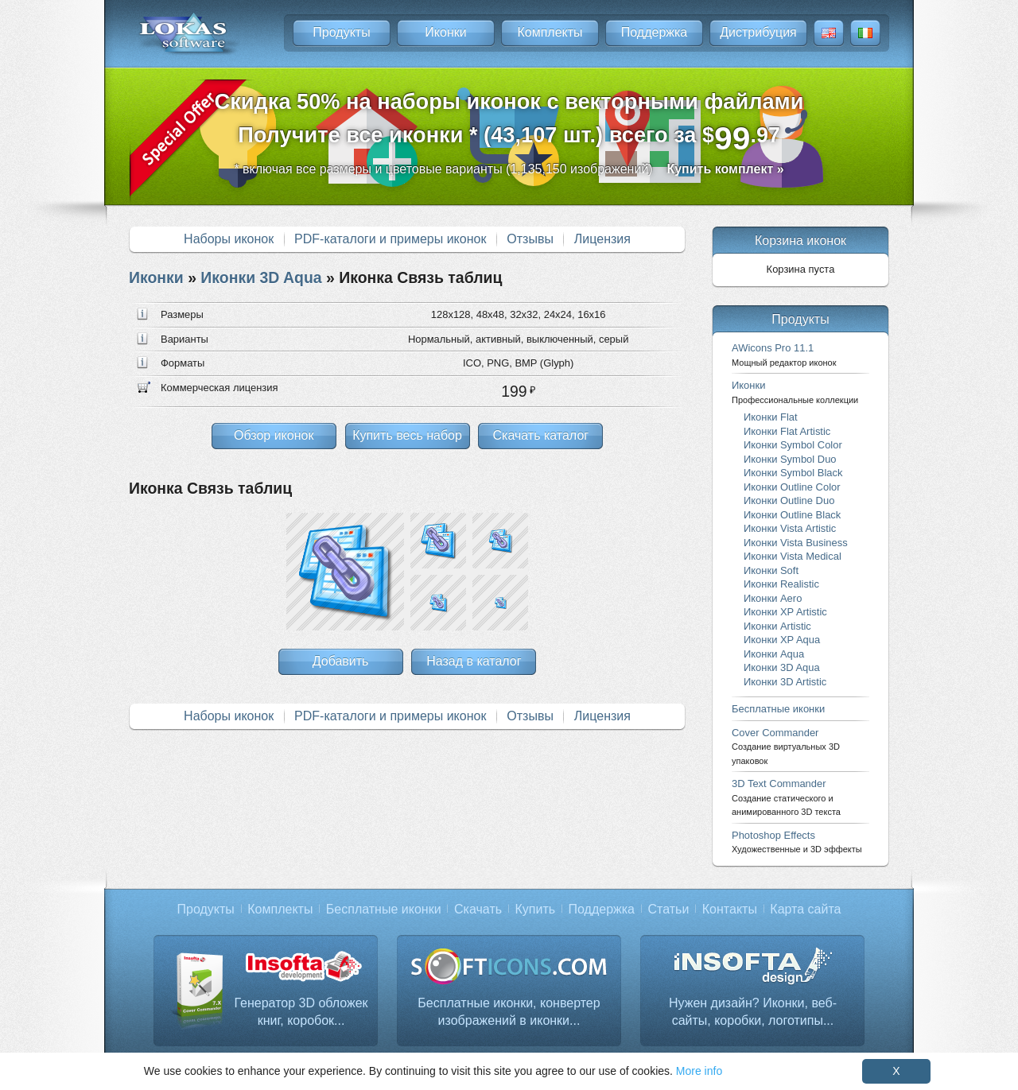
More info (699, 1071)
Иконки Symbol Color (793, 445)
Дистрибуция (758, 32)
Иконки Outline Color (792, 487)
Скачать (478, 909)
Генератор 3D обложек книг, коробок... (300, 1011)
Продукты (341, 32)
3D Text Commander (786, 797)
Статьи (668, 909)
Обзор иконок (273, 435)
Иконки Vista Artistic (790, 528)
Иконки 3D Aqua (260, 277)
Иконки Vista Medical (792, 556)
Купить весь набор (407, 435)
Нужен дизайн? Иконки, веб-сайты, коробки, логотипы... (753, 1011)
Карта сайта (805, 909)
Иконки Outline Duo (789, 500)
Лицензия (602, 239)
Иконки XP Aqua (782, 640)
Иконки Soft (771, 570)
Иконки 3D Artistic (785, 682)
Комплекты (549, 32)
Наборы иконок (229, 239)
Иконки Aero (773, 598)
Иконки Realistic (781, 584)
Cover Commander (786, 746)
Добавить (341, 661)
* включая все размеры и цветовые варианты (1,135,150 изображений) (508, 169)
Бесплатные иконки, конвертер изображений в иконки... (509, 1011)
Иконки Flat (771, 417)
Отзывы (530, 239)
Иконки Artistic (777, 626)
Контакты (729, 909)
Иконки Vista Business (796, 543)
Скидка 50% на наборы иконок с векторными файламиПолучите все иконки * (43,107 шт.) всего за (509, 123)
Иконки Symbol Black (793, 473)
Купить (535, 909)
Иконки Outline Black (792, 515)
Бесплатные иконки (778, 709)
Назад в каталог (473, 661)
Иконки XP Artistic (785, 612)
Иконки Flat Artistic (787, 431)
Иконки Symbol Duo (790, 459)
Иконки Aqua (774, 654)
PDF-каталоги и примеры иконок (390, 239)
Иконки (445, 32)
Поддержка (654, 32)
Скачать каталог (540, 435)
